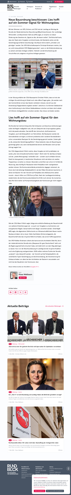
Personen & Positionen (38, 8)
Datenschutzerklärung (39, 487)
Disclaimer (24, 472)
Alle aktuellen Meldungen (54, 306)
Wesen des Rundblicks (42, 474)
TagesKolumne (53, 8)
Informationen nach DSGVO (26, 477)
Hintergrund (30, 8)
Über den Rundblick (41, 470)
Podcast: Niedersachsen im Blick (56, 469)
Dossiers (61, 8)
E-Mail (22, 277)
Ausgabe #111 (35, 267)
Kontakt (38, 472)
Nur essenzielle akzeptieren (55, 491)
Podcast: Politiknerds (55, 472)
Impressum (24, 470)
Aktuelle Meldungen (17, 8)
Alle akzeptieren (39, 491)
